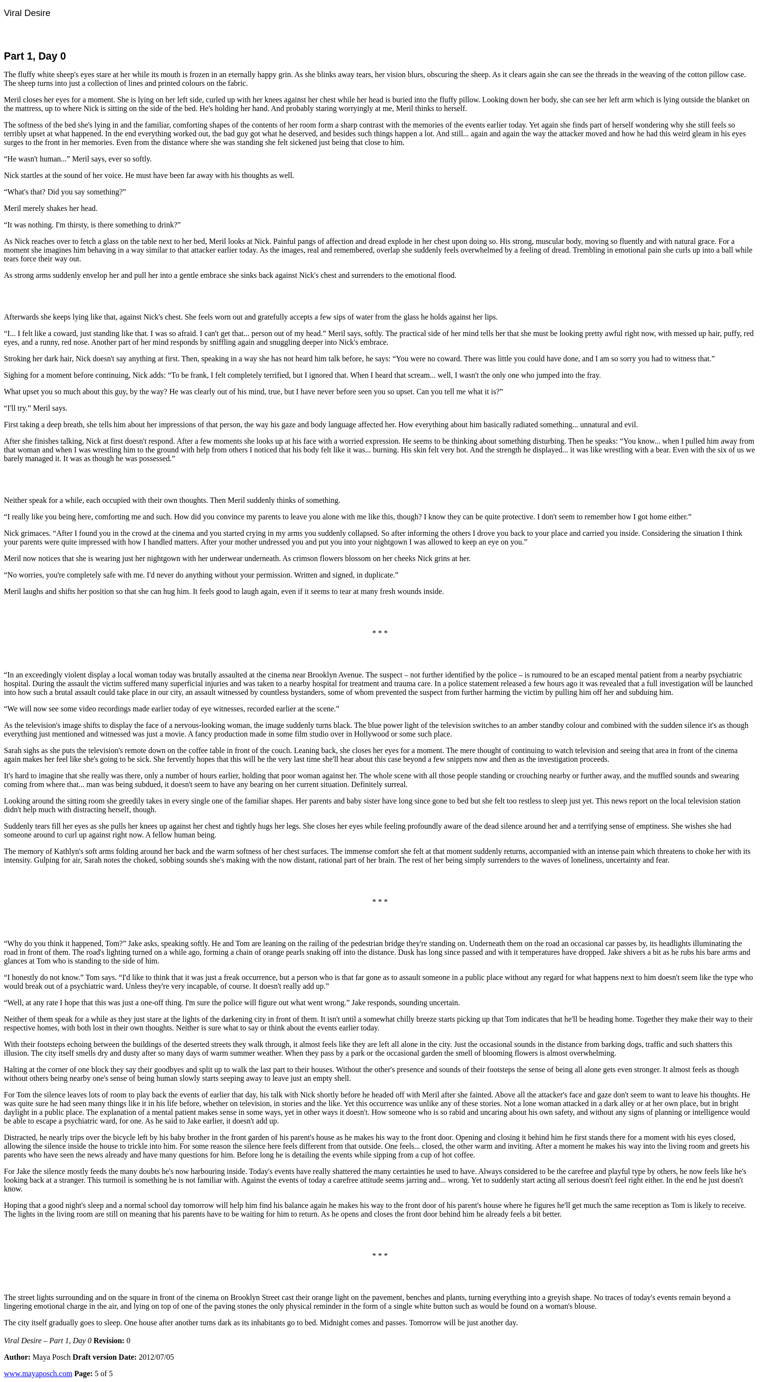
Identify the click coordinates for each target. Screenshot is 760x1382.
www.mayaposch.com (38, 1373)
